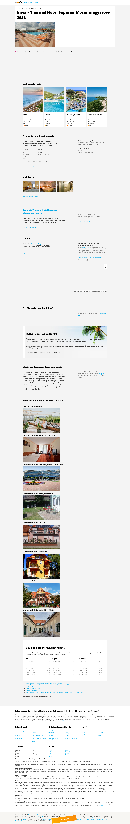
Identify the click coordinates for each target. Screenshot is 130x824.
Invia (83, 731)
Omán (50, 750)
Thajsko (67, 755)
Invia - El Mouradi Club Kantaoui (37, 736)
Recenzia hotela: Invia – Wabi (32, 406)
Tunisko (50, 737)
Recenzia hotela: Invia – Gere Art (34, 523)
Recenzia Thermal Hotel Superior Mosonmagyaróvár (40, 211)
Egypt (66, 732)
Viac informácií (39, 816)
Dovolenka (32, 52)
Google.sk (94, 818)
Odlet (44, 52)
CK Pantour (84, 735)
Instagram (101, 374)
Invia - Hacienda (19, 735)
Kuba (49, 753)
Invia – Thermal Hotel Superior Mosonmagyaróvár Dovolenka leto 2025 (47, 685)
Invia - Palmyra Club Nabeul (22, 734)
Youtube (24, 819)
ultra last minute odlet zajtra (98, 819)
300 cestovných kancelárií (66, 346)
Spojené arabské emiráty (71, 738)
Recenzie (50, 52)
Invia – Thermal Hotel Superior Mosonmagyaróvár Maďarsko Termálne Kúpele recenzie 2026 (54, 692)
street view (85, 247)
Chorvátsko (68, 734)
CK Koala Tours (102, 734)
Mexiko (67, 753)
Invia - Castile (18, 738)
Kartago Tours (85, 734)
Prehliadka (24, 52)
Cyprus (67, 731)
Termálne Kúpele (37, 244)
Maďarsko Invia (44, 352)
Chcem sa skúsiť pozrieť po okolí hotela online (89, 257)
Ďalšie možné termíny (28, 166)
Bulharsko (51, 731)
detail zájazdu (66, 820)
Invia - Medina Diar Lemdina (22, 740)
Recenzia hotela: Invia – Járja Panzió (35, 552)
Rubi (25, 115)
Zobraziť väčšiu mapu (28, 297)
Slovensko (51, 740)
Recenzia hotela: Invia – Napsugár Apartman (38, 494)
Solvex (99, 735)
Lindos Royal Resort (73, 115)
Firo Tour (100, 731)
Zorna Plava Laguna (95, 115)
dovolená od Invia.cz (48, 819)
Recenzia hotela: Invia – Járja (32, 581)
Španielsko (51, 735)
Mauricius (50, 755)
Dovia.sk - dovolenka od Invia (35, 815)
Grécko (50, 734)
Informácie (64, 52)
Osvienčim (100, 805)
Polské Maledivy (86, 819)
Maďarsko (67, 740)
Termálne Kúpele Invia (54, 352)
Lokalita (57, 52)
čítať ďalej (61, 720)
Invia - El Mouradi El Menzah (39, 734)
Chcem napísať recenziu (84, 221)
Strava (39, 52)
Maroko (67, 750)
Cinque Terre (24, 821)
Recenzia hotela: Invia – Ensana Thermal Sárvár (39, 435)
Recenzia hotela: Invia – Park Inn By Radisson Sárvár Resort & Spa (45, 465)
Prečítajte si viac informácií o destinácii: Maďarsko (35, 254)
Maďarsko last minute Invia (34, 687)
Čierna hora (51, 732)
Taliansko (67, 735)
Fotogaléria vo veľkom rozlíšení (30, 196)
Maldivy (50, 756)
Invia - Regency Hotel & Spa (39, 738)
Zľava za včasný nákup (31, 2)
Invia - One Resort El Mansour (37, 731)
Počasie (72, 52)
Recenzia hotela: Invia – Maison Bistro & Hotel (38, 610)
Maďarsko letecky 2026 (33, 690)
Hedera (47, 115)
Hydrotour (101, 732)
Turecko (67, 737)
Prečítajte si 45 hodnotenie (29, 227)
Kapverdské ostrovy (53, 738)
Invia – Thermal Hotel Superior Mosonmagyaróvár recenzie (44, 683)
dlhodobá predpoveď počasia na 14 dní (41, 373)
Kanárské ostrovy (69, 752)
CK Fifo (83, 732)
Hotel (17, 52)
